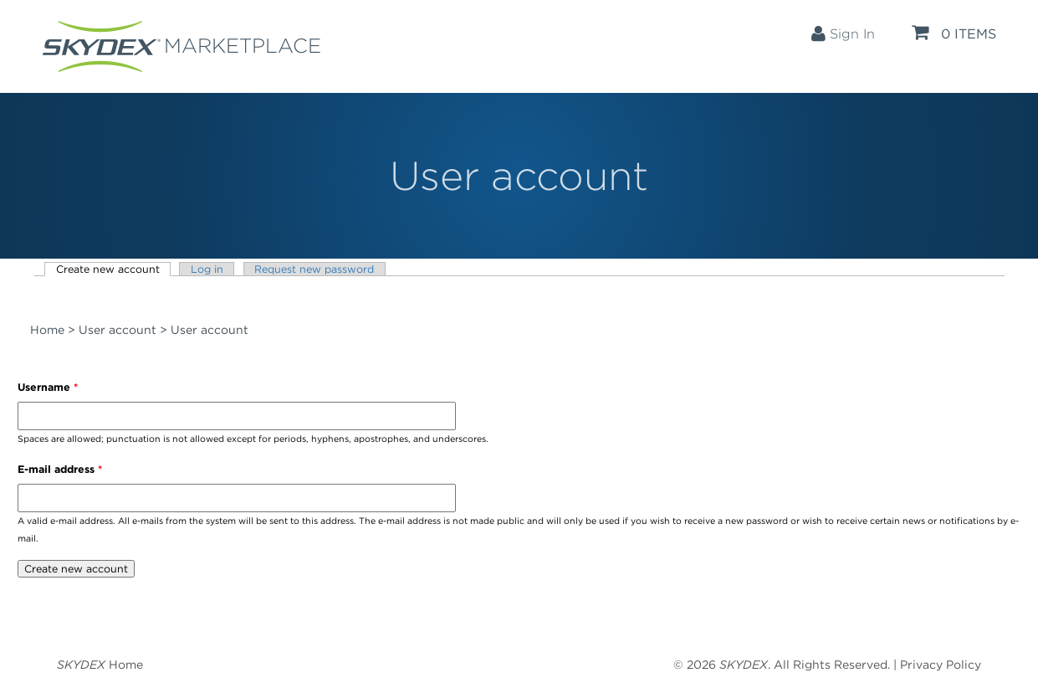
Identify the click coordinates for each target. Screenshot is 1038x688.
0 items (954, 32)
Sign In (843, 34)
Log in (207, 269)
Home (47, 329)
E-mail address (60, 469)
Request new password (314, 269)
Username (48, 387)
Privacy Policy (940, 664)
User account (117, 329)
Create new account (113, 269)
